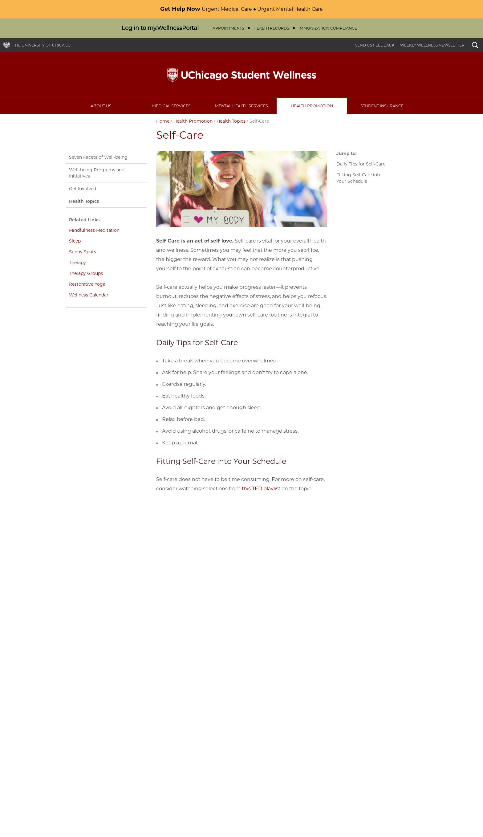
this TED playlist (261, 489)
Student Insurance (382, 106)
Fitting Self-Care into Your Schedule (359, 178)
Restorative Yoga (87, 284)
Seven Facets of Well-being (98, 157)
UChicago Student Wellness (241, 75)
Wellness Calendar (88, 295)
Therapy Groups (86, 273)
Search (475, 46)
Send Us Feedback (375, 45)
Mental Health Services (241, 106)
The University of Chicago (42, 45)
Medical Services (171, 106)
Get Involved (82, 188)
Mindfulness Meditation (94, 230)
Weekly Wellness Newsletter (432, 45)
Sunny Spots (82, 252)
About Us (101, 106)
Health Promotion (312, 106)
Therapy (77, 262)
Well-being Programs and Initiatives (96, 173)
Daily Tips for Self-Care (360, 164)
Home (162, 121)
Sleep (75, 241)
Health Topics (231, 121)
